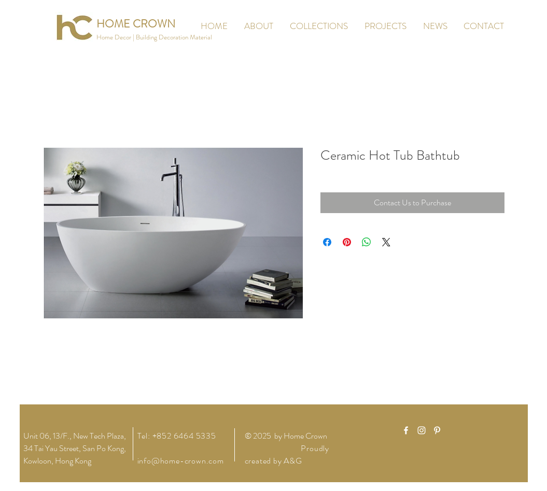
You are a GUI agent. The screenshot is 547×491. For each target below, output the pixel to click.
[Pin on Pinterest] (347, 242)
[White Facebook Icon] (406, 430)
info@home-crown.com (180, 461)
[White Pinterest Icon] (437, 430)
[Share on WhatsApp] (366, 242)
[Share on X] (386, 242)
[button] (154, 38)
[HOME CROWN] (135, 24)
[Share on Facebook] (327, 242)
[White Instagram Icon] (421, 430)
